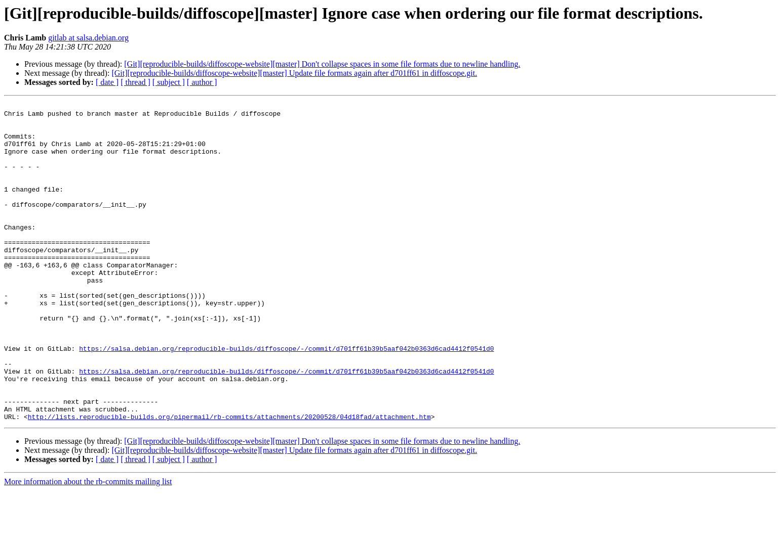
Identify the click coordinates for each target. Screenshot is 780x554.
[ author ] (202, 82)
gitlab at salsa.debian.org (88, 37)
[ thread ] (135, 82)
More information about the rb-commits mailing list (88, 545)
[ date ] (107, 82)
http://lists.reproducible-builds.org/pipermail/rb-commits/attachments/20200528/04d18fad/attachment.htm (229, 480)
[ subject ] (168, 82)
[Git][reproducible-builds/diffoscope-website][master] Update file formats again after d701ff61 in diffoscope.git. (294, 73)
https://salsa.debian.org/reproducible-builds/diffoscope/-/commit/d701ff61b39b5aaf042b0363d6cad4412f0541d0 (286, 398)
